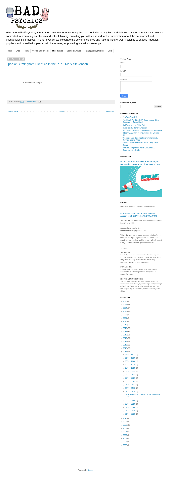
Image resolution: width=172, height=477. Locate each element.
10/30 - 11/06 (130, 361)
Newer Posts (13, 111)
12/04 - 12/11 (130, 355)
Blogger (90, 470)
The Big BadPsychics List (94, 51)
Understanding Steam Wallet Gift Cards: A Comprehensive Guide (139, 149)
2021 (125, 318)
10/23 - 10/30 (130, 365)
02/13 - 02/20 (130, 404)
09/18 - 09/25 (130, 371)
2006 (125, 432)
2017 (125, 332)
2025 (125, 305)
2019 (125, 325)
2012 (125, 348)
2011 (125, 352)
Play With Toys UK (130, 117)
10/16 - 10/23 (130, 368)
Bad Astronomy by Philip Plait (134, 125)
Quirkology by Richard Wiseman (135, 128)
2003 (125, 442)
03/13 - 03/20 (130, 392)
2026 (125, 301)
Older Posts (109, 111)
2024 (125, 308)
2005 (125, 435)
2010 (125, 418)
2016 (125, 335)
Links (110, 51)
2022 (125, 315)
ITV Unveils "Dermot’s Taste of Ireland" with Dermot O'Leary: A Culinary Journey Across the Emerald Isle (142, 133)
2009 (125, 422)
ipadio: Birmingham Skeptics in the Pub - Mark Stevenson (47, 64)
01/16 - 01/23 (130, 414)
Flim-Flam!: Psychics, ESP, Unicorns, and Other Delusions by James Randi (141, 121)
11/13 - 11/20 (130, 358)
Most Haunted (57, 51)
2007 (125, 428)
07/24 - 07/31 (130, 375)
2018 (125, 328)
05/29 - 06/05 (130, 381)
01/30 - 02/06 (130, 407)
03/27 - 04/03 (130, 388)
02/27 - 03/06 (130, 401)
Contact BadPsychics (40, 51)
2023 (125, 311)
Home (10, 51)
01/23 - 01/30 (130, 411)
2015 (125, 338)
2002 (125, 445)
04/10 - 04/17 (130, 385)
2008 (125, 425)
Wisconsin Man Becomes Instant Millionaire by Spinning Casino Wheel (140, 139)
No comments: (31, 102)
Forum (26, 51)
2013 (125, 345)
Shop (18, 51)
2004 (125, 438)
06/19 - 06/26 (130, 378)
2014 (125, 342)
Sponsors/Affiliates (74, 51)
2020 (125, 321)
